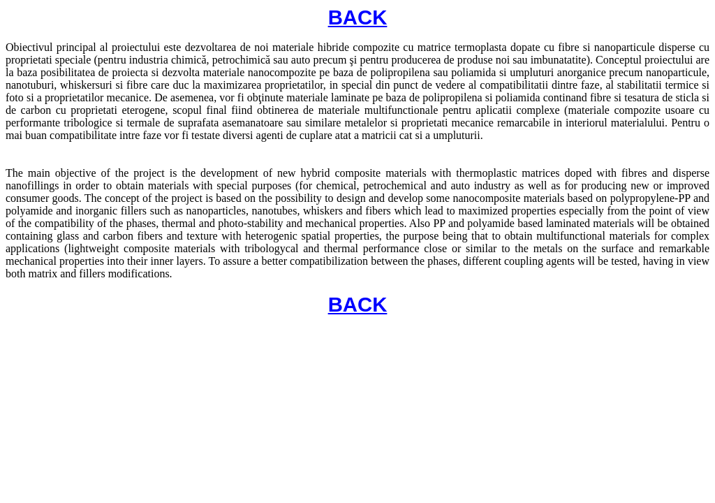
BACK (358, 17)
